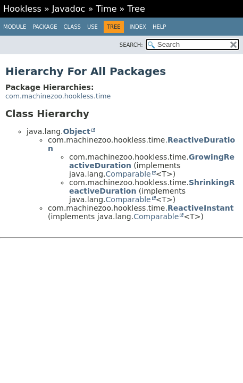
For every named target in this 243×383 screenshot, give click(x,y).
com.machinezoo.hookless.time (58, 96)
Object (76, 131)
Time (106, 9)
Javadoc (69, 9)
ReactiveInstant (200, 208)
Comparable (127, 174)
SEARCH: (131, 45)
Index (138, 27)
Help (159, 27)
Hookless (22, 9)
